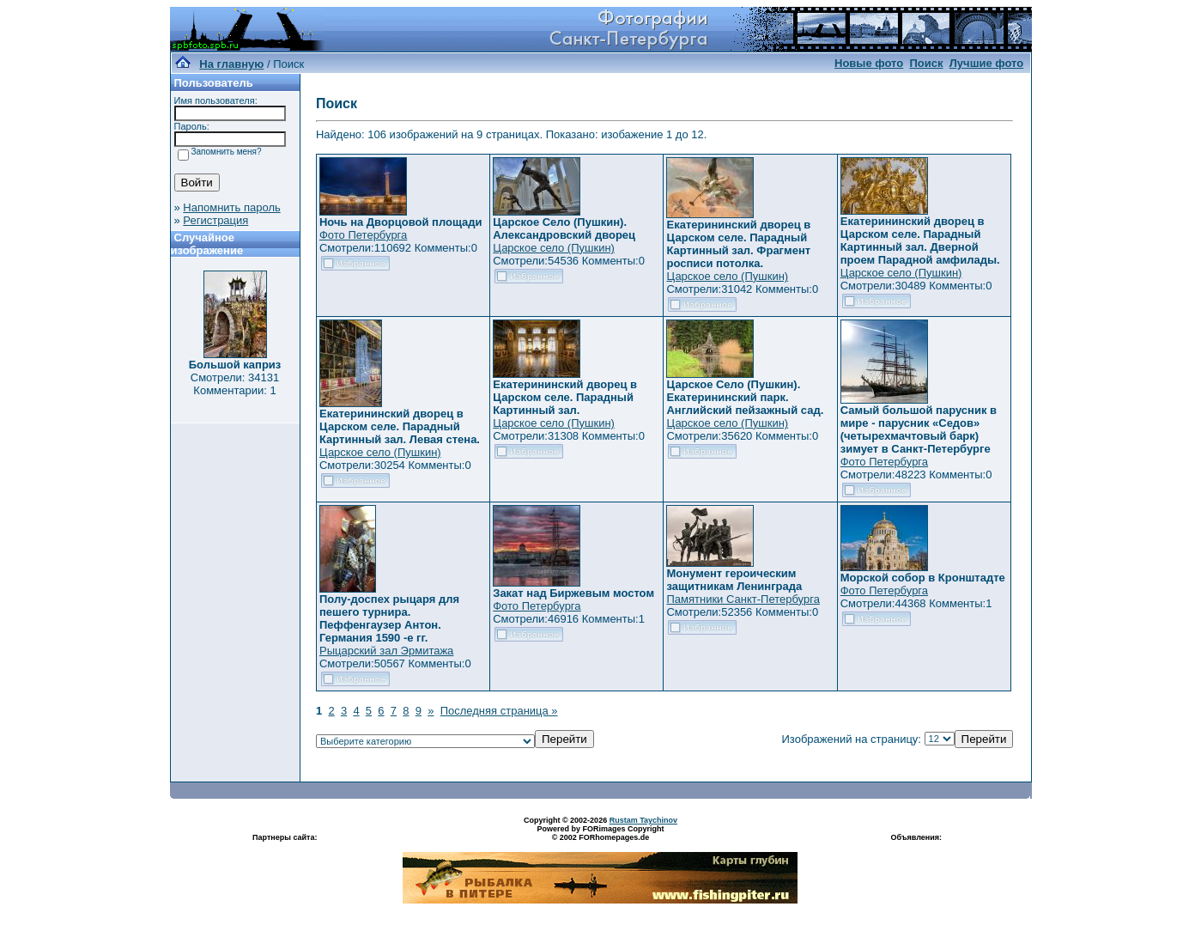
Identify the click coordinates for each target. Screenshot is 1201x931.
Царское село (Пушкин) (554, 247)
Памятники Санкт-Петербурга (742, 599)
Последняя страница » (499, 710)
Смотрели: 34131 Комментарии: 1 (235, 384)
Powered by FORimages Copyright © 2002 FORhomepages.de (600, 833)
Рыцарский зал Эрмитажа (386, 650)
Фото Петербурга (363, 234)
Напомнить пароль (231, 207)
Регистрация (215, 220)
